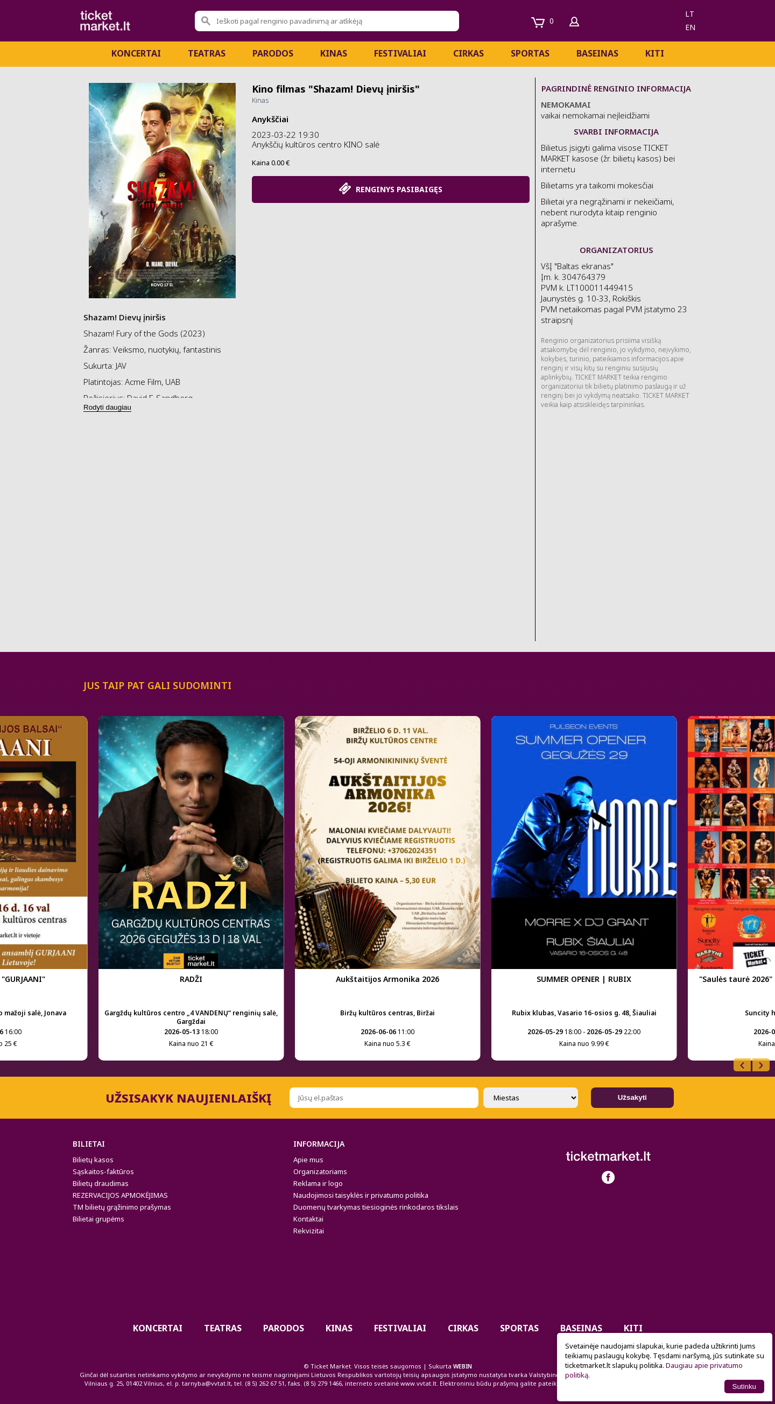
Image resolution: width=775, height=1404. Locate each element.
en (690, 27)
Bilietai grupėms (98, 1219)
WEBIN (462, 1366)
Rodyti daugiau (107, 407)
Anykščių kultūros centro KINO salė (315, 144)
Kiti (654, 53)
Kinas (333, 53)
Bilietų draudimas (101, 1183)
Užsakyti (632, 1097)
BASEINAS (597, 53)
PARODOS (272, 53)
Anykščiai (270, 119)
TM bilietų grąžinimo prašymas (122, 1207)
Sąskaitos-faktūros (103, 1171)
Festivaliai (400, 53)
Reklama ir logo (318, 1183)
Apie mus (308, 1159)
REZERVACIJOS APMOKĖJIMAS (120, 1195)
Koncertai (136, 53)
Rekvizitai (308, 1230)
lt (689, 14)
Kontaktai (308, 1219)
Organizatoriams (320, 1171)
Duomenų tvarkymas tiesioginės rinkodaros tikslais (376, 1207)
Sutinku (744, 1386)
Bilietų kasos (93, 1159)
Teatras (207, 53)
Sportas (530, 53)
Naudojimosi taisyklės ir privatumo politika (360, 1195)
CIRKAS (468, 53)
